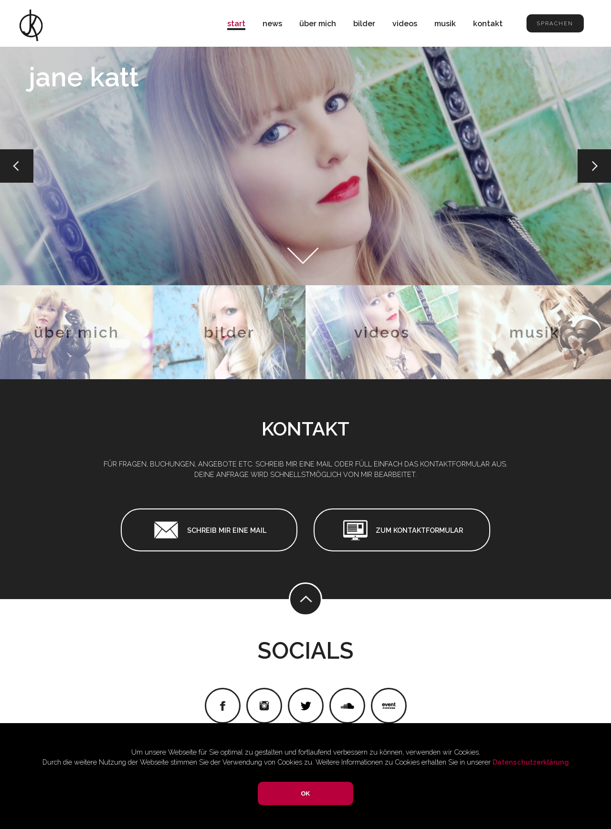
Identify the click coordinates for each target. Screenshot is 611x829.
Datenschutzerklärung (531, 762)
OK (305, 793)
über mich (317, 23)
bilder (364, 23)
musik (445, 23)
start (236, 23)
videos (404, 23)
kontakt (488, 23)
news (272, 23)
